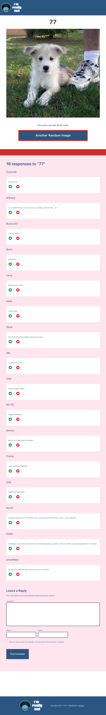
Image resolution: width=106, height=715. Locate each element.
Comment (10, 601)
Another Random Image (53, 135)
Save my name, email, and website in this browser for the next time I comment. (36, 642)
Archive (81, 706)
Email (40, 630)
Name (9, 630)
